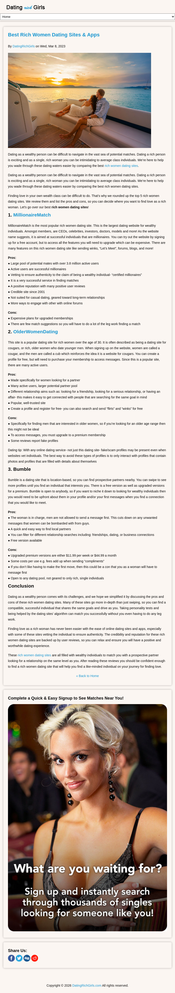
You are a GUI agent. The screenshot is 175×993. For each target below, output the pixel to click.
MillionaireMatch (32, 214)
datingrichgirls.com (45, 7)
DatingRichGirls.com (86, 985)
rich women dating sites (121, 166)
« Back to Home (87, 676)
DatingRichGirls (24, 46)
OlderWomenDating (35, 331)
